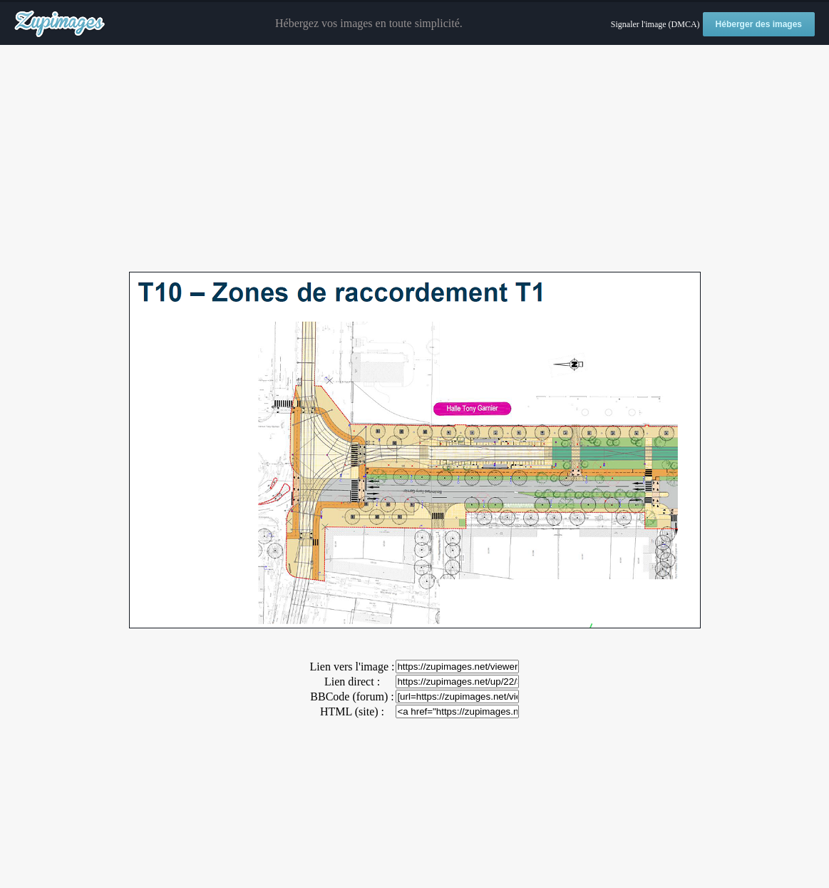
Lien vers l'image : (352, 666)
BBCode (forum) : (351, 696)
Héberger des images (759, 24)
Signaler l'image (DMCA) (655, 24)
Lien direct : (352, 681)
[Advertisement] (414, 159)
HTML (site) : (352, 711)
